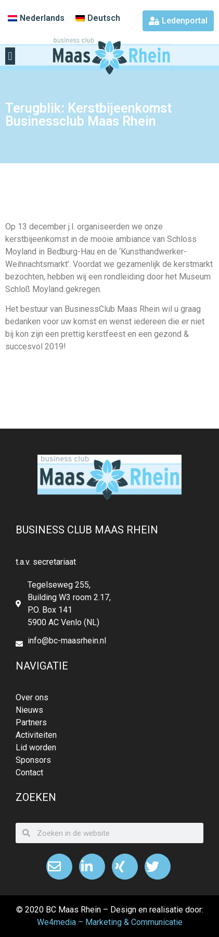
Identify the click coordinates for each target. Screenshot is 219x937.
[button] (10, 56)
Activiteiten (36, 735)
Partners (31, 722)
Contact (29, 772)
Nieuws (29, 710)
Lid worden (36, 747)
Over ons (32, 697)
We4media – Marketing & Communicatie (110, 922)
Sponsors (33, 760)
